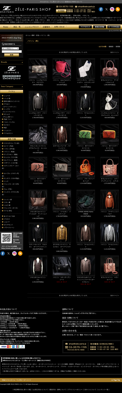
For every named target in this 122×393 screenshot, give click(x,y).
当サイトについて (90, 389)
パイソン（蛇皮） (10, 151)
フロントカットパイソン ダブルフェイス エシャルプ (38, 148)
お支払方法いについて (40, 389)
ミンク (6, 181)
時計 (5, 127)
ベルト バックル (9, 122)
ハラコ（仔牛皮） (10, 149)
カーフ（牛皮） (9, 146)
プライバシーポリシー (75, 389)
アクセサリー (8, 133)
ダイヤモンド (8, 224)
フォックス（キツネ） (11, 208)
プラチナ (7, 219)
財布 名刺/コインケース (11, 101)
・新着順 (117, 46)
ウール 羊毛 (8, 211)
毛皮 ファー (8, 119)
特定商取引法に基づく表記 (22, 389)
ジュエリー (7, 130)
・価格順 (110, 46)
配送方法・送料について (58, 389)
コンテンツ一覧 (103, 389)
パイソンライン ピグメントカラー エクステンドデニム (86, 82)
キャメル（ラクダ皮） (11, 157)
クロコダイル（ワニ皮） (12, 143)
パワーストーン (9, 227)
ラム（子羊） (8, 189)
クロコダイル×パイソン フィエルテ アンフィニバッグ (38, 214)
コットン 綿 (8, 199)
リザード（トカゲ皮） (11, 163)
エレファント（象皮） (11, 160)
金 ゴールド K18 (9, 216)
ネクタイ (7, 125)
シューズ (7, 95)
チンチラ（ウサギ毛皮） (12, 178)
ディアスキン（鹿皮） (11, 154)
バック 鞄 (7, 98)
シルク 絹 (7, 205)
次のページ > (114, 52)
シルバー (7, 222)
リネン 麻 (7, 202)
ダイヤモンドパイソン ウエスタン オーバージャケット (62, 247)
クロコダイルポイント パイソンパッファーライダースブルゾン (86, 280)
